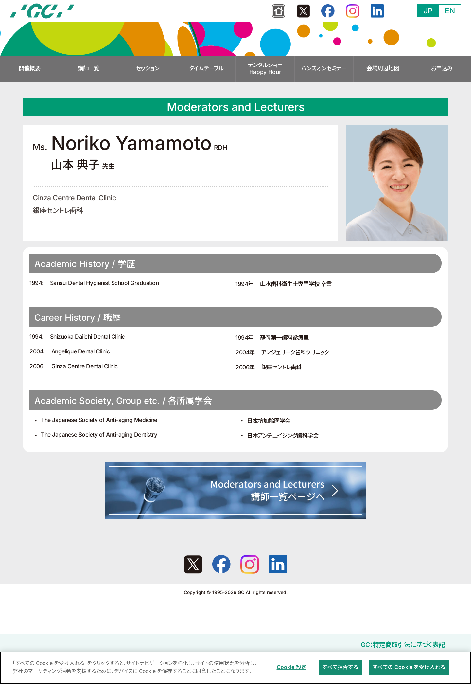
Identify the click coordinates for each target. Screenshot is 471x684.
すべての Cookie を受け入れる (409, 670)
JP (428, 10)
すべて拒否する (340, 670)
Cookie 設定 (291, 670)
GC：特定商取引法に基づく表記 (403, 645)
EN (450, 10)
